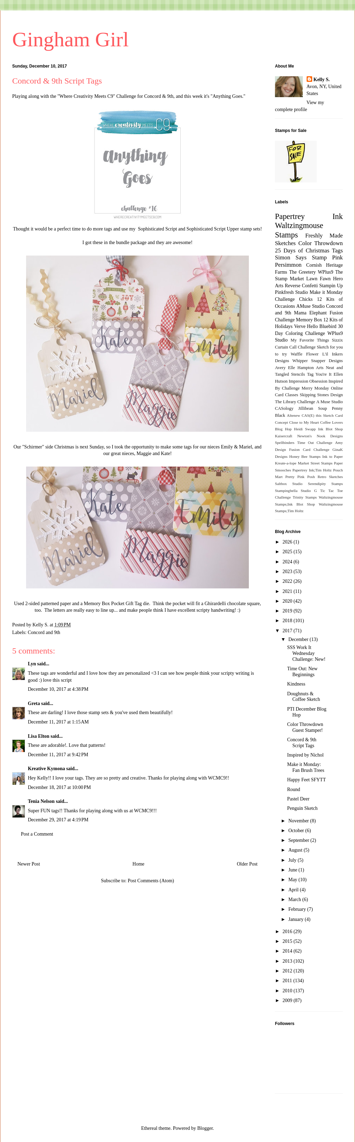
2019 (288, 610)
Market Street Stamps (315, 463)
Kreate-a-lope (286, 463)
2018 (288, 620)
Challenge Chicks (294, 299)
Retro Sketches (330, 477)
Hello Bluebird (322, 326)
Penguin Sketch (302, 808)
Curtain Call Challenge (295, 347)
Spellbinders (284, 442)
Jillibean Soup (312, 408)
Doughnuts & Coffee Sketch (303, 696)
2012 (288, 970)
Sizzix (337, 340)
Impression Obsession (308, 381)
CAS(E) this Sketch (318, 415)
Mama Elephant (310, 312)
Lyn (32, 663)
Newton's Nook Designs (320, 436)
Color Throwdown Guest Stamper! (305, 727)
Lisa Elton (38, 736)
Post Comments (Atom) (151, 880)
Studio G (309, 490)
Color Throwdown (320, 243)
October (296, 830)
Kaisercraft (283, 436)
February (297, 909)
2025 (288, 551)
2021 (288, 591)
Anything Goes (227, 96)
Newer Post (28, 864)
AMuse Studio (310, 306)
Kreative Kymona (46, 768)
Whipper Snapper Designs (317, 360)
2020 (288, 601)
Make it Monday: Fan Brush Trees (305, 767)
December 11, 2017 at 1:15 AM (58, 722)
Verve (300, 326)
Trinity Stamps (305, 497)
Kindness (296, 684)
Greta (34, 703)
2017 (288, 630)
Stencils (298, 374)
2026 (288, 542)
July (293, 860)
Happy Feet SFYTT (306, 779)
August (295, 850)
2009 (288, 1000)
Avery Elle (285, 367)
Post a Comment (37, 834)
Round (293, 789)
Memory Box (309, 319)
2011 (288, 980)
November (299, 820)
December (298, 639)
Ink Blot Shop (330, 429)
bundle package (132, 242)
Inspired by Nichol (305, 755)
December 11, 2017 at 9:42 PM (58, 754)
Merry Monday (315, 388)
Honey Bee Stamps (305, 456)
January (296, 919)
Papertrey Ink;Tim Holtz (312, 470)
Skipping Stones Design (321, 394)
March (295, 899)
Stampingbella (286, 490)
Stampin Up (331, 285)
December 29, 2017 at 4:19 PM (58, 819)
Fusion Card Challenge (309, 449)
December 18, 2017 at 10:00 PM (59, 787)
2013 (288, 961)
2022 (288, 581)
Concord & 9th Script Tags (301, 742)
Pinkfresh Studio (291, 292)
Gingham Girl (70, 39)
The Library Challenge (295, 401)
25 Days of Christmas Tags (309, 250)
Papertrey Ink (309, 216)
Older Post (247, 864)
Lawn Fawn (318, 278)
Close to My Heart (304, 422)
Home (138, 864)
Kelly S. (322, 79)
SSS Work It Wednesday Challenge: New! (306, 653)
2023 (288, 571)
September (299, 840)
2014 (288, 951)
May (293, 879)
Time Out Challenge (314, 442)
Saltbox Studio (288, 484)
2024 (288, 561)
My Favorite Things (310, 340)
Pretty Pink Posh (300, 477)
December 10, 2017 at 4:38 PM (58, 689)
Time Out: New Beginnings (302, 671)
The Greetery (302, 272)
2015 (288, 941)
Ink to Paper (332, 456)
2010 (288, 990)
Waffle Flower (304, 354)
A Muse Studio (329, 401)
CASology (284, 408)
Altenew (293, 415)
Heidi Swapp (305, 429)
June (293, 870)
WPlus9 (325, 272)
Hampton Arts (311, 367)
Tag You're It (319, 374)
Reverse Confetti (301, 285)
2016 (288, 931)
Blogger (205, 1128)
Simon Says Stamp (301, 257)
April (294, 889)
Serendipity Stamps (325, 484)
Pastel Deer (298, 798)
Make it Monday (326, 292)
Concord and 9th (44, 632)
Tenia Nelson (41, 801)
